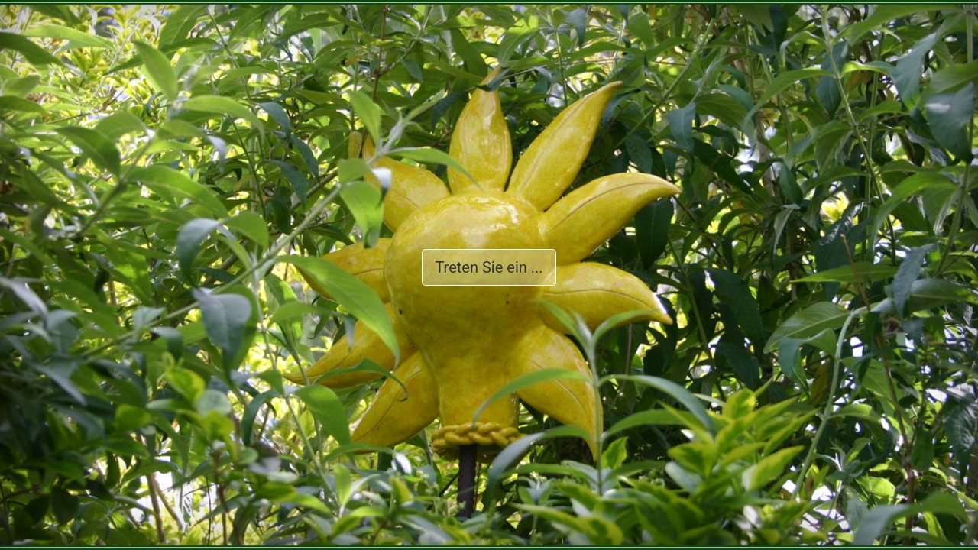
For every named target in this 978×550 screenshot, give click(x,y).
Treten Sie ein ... (488, 267)
